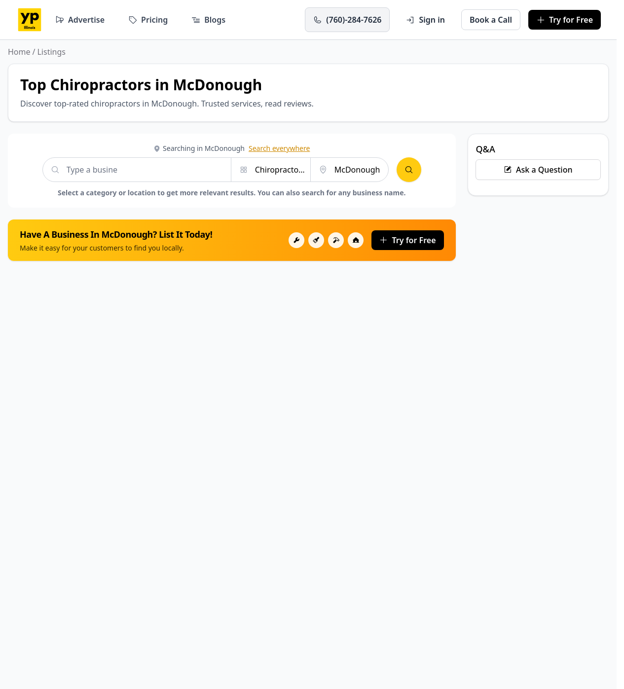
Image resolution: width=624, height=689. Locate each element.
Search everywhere (279, 148)
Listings (51, 51)
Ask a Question (538, 169)
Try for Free (407, 240)
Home (19, 51)
